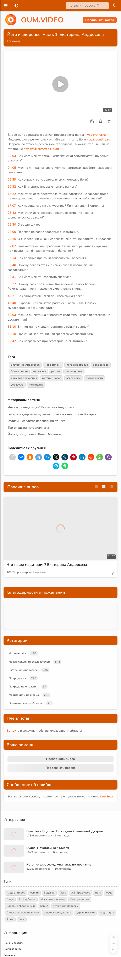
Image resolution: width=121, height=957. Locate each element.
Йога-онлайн (17, 653)
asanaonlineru (94, 378)
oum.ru (34, 893)
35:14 (12, 258)
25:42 (12, 213)
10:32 (12, 186)
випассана (39, 371)
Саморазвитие (79, 899)
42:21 (12, 296)
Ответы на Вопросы (65, 906)
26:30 (12, 224)
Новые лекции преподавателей (29, 662)
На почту (14, 41)
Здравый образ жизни (21, 906)
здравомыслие (85, 912)
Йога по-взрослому (53, 899)
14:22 (12, 194)
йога (98, 893)
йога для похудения (24, 378)
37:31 (12, 277)
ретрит (55, 371)
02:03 (12, 156)
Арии (10, 919)
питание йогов (51, 378)
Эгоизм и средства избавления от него (37, 421)
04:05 (12, 168)
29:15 (12, 239)
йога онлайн (53, 365)
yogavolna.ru (96, 135)
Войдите (13, 731)
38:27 (12, 284)
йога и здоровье (77, 365)
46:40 (12, 303)
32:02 (12, 246)
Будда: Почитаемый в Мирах (47, 848)
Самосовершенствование (23, 912)
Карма (44, 906)
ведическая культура (57, 912)
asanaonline (73, 378)
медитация (107, 912)
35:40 (12, 265)
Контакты (9, 955)
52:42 (12, 341)
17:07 (12, 206)
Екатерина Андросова (25, 365)
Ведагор (49, 893)
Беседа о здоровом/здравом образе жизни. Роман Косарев (52, 414)
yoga (109, 893)
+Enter (106, 796)
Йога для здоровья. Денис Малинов (34, 434)
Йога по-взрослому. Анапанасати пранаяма (58, 864)
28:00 (12, 232)
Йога (63, 893)
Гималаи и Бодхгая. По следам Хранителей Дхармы (64, 831)
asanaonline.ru (99, 139)
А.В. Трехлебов (80, 893)
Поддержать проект (60, 768)
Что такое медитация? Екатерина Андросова (41, 407)
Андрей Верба (16, 893)
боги (21, 919)
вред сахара (101, 365)
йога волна (36, 385)
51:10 (12, 327)
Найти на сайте (13, 949)
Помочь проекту (13, 943)
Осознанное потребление (26, 703)
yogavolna (17, 385)
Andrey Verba (27, 899)
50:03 (12, 315)
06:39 (12, 179)
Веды (10, 899)
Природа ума (17, 678)
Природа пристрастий (23, 686)
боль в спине (19, 371)
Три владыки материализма (28, 428)
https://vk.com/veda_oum (41, 149)
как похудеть (73, 371)
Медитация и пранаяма (24, 695)
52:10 (12, 334)
